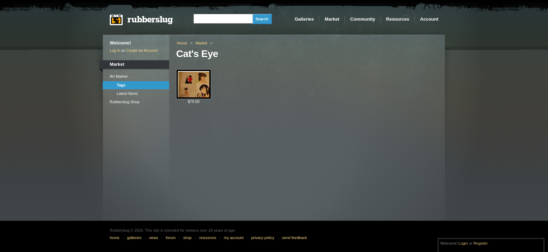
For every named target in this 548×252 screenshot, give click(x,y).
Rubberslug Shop (124, 102)
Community (362, 19)
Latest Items (127, 93)
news (153, 238)
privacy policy (262, 238)
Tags (121, 85)
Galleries (304, 19)
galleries (134, 238)
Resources (397, 19)
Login (463, 243)
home (115, 238)
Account (429, 19)
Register (481, 243)
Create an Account (142, 50)
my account (233, 238)
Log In (115, 50)
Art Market (119, 76)
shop (187, 238)
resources (207, 238)
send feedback (294, 238)
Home (182, 43)
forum (170, 238)
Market (332, 19)
